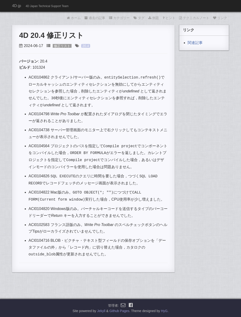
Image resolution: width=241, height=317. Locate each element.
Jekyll (101, 311)
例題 (153, 18)
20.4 (85, 46)
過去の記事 (94, 18)
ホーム (74, 18)
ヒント (169, 18)
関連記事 (195, 43)
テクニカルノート (194, 18)
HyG (164, 311)
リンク (220, 18)
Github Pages (119, 311)
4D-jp (16, 6)
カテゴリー (119, 18)
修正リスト (62, 46)
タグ (139, 18)
